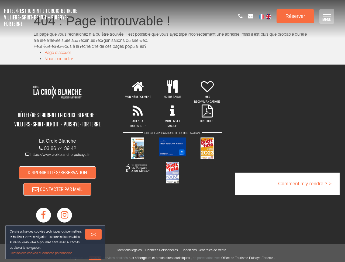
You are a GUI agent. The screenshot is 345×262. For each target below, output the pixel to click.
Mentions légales (130, 250)
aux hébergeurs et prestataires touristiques (159, 258)
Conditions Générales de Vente (203, 250)
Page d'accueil (57, 52)
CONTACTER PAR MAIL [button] (57, 189)
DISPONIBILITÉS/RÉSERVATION (57, 172)
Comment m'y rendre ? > (305, 183)
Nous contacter (58, 58)
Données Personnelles (161, 250)
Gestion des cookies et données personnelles (41, 253)
